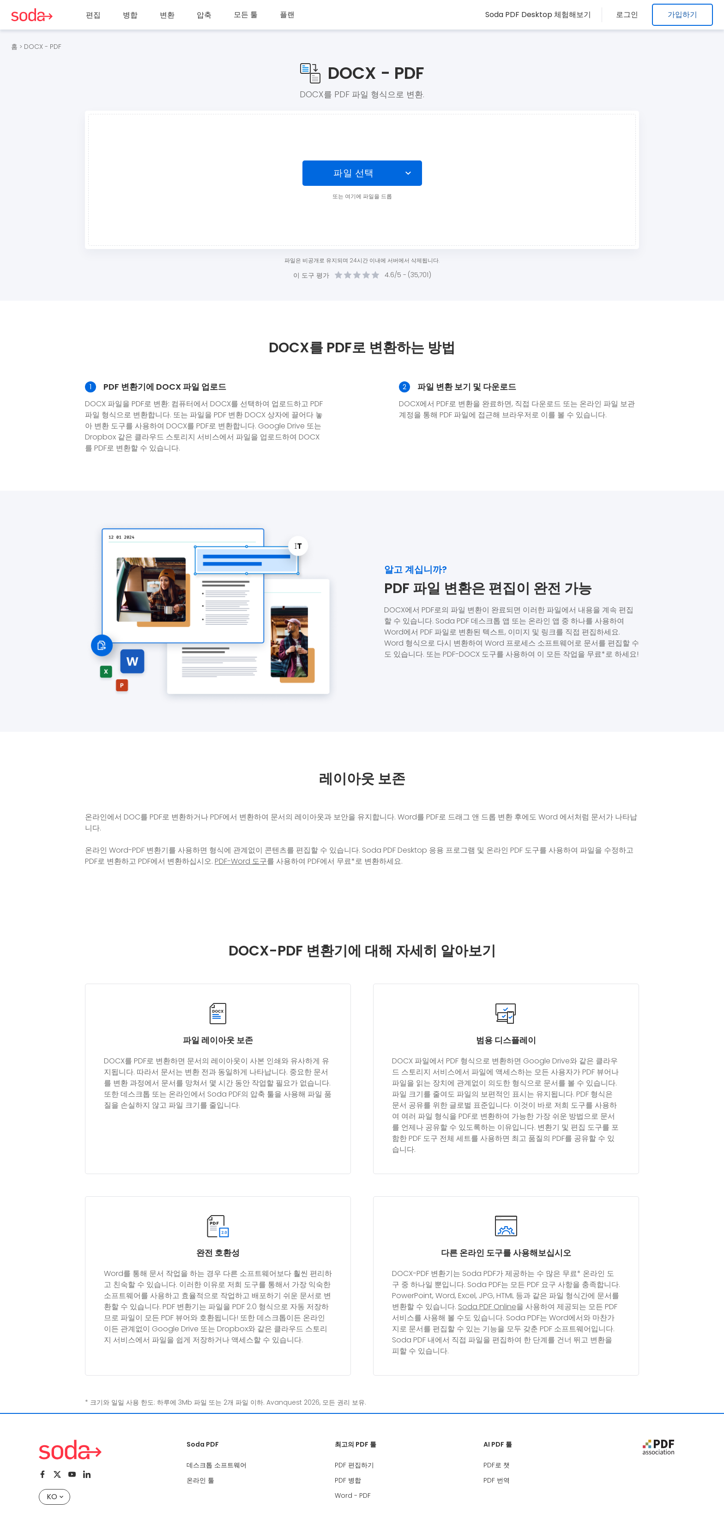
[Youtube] (72, 1474)
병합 (130, 15)
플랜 (287, 14)
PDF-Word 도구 (241, 861)
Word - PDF (353, 1495)
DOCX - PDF (42, 46)
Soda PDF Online (487, 1306)
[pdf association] (658, 1447)
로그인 (630, 14)
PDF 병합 (348, 1480)
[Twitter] (57, 1474)
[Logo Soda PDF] (32, 14)
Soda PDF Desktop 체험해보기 (544, 14)
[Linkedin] (86, 1474)
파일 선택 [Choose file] (354, 172)
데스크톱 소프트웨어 (217, 1465)
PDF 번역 (496, 1480)
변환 (167, 15)
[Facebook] (42, 1474)
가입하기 (682, 14)
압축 (204, 15)
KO (55, 1496)
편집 (93, 15)
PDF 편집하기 (354, 1465)
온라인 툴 (200, 1480)
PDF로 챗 (496, 1465)
